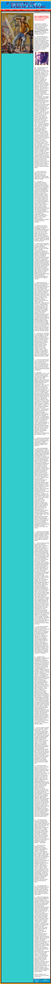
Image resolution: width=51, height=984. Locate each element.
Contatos (47, 10)
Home (4, 10)
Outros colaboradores (45, 980)
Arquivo (40, 10)
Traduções (25, 10)
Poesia (11, 10)
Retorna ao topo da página (36, 980)
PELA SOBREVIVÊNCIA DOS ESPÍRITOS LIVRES (41, 17)
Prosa (18, 10)
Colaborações (32, 10)
